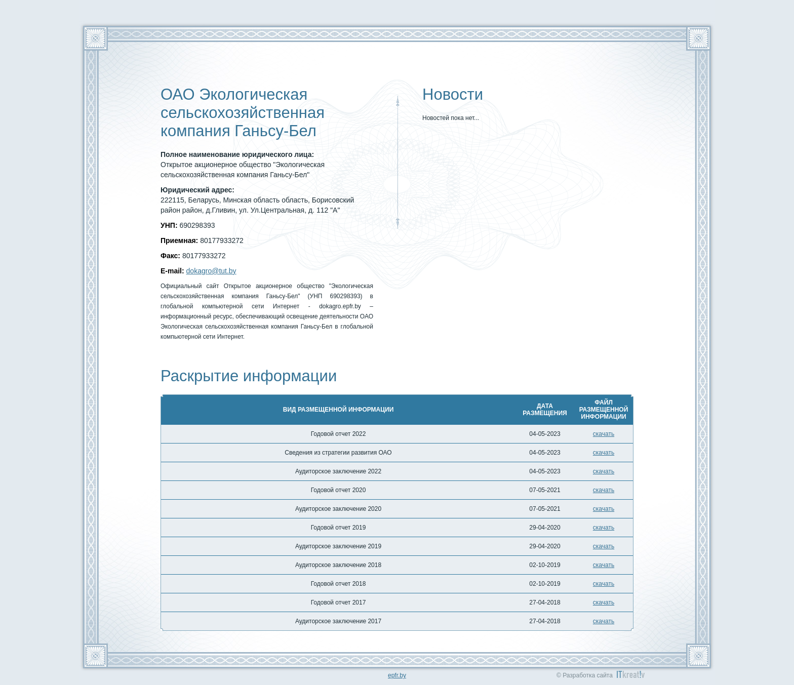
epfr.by (397, 675)
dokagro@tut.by (211, 271)
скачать (603, 433)
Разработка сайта (588, 675)
